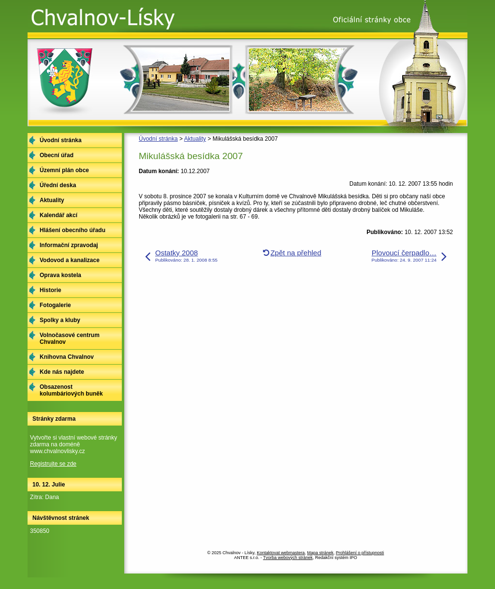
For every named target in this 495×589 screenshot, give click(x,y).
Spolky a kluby (60, 320)
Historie (50, 290)
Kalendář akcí (58, 215)
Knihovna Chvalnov (67, 356)
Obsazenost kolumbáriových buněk (71, 390)
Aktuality (195, 138)
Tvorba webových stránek (288, 557)
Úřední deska (58, 185)
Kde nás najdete (62, 371)
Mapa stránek (320, 552)
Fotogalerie (55, 305)
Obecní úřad (56, 155)
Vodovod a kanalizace (70, 260)
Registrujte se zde (53, 463)
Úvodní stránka (158, 138)
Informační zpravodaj (69, 245)
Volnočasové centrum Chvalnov (70, 338)
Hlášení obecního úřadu (72, 230)
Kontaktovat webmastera (281, 552)
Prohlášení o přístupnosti (360, 552)
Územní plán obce (64, 170)
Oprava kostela (60, 275)
